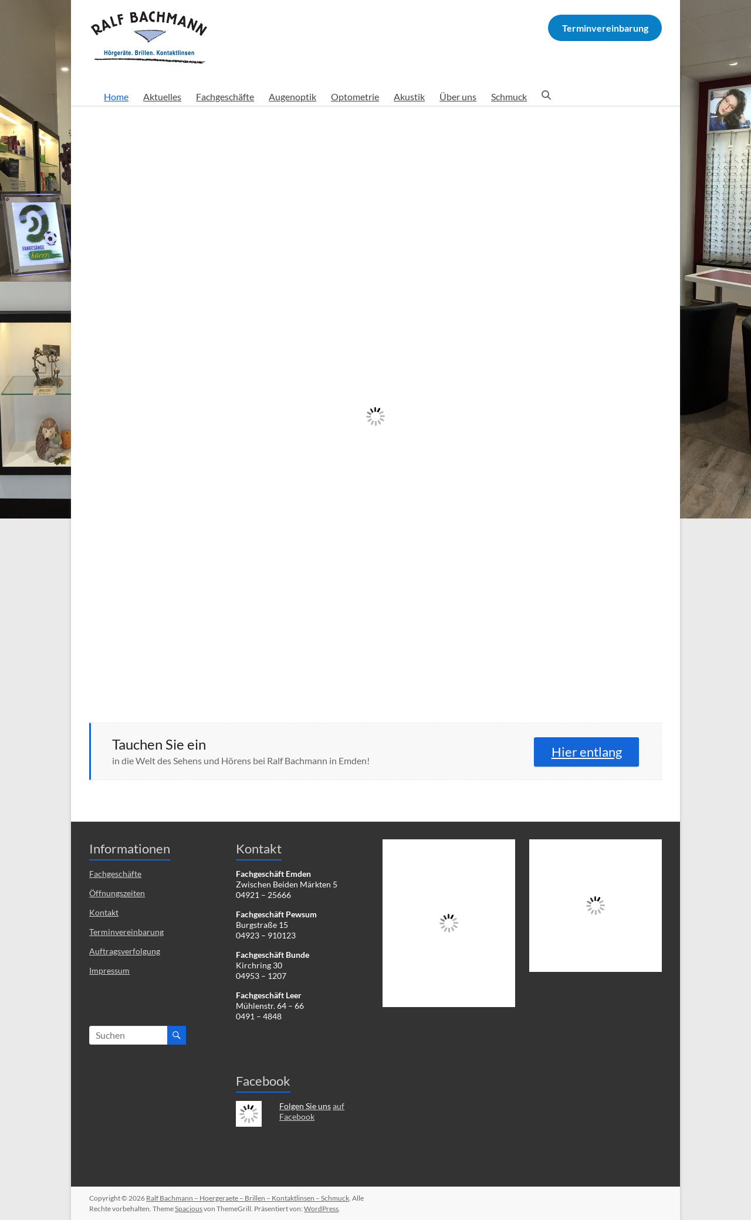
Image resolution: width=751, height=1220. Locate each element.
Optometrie (355, 96)
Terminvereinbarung (126, 932)
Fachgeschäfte (225, 96)
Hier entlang (587, 752)
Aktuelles (162, 96)
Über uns (457, 96)
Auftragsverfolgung (124, 951)
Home (116, 96)
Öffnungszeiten (117, 893)
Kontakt (104, 912)
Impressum (109, 970)
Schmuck (509, 96)
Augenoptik (292, 96)
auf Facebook (311, 1111)
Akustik (409, 96)
